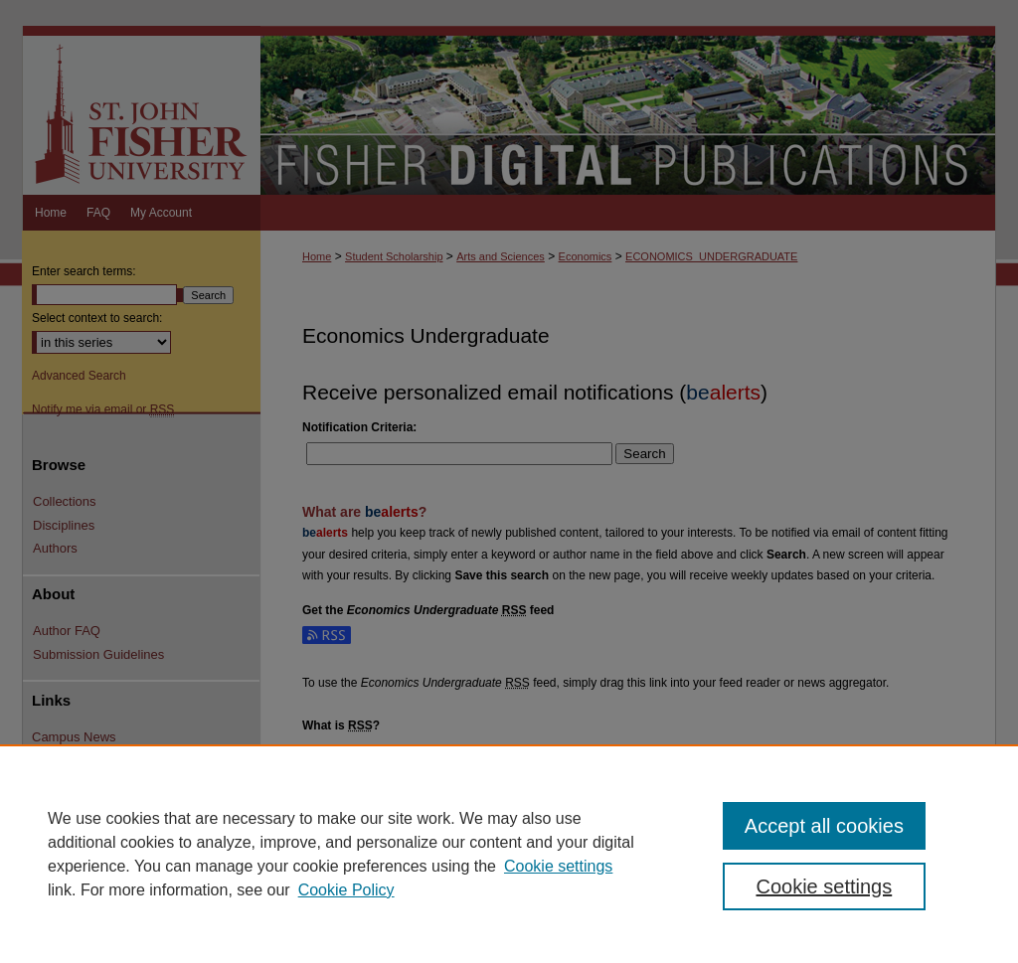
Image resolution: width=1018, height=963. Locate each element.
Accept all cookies (824, 826)
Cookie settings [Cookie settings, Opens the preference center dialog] (824, 886)
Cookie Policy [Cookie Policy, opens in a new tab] (346, 890)
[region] (509, 853)
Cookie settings (558, 866)
